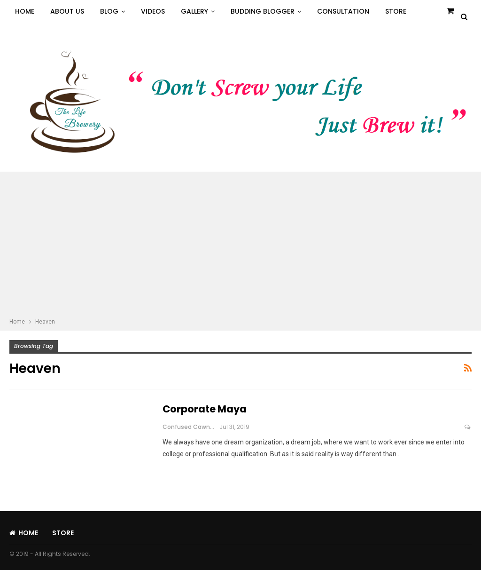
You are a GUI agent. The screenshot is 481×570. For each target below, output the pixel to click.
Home (24, 11)
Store (395, 11)
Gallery (194, 11)
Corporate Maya (205, 409)
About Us (67, 11)
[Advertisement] (240, 246)
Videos (153, 11)
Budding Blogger (263, 11)
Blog (109, 11)
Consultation (343, 11)
